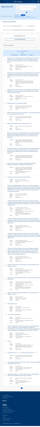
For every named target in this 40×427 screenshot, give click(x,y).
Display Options (14, 54)
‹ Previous (22, 51)
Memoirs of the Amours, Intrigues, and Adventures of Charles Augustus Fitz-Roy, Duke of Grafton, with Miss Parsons (21, 164)
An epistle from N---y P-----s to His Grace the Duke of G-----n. (22, 352)
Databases (16, 17)
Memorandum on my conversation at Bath (17, 103)
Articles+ (28, 16)
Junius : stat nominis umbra (14, 314)
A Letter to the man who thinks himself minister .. (19, 177)
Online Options (18, 335)
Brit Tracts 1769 (17, 26)
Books (31, 26)
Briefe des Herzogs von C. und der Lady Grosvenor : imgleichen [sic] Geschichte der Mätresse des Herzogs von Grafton (23, 375)
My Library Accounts (7, 409)
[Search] (26, 6)
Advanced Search (20, 12)
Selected (30, 54)
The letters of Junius (12, 303)
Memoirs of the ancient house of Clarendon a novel (19, 123)
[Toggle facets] (35, 45)
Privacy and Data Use (7, 418)
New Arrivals (33, 17)
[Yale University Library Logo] (20, 1)
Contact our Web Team (7, 412)
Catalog (23, 15)
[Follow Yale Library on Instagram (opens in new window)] (4, 400)
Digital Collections (24, 17)
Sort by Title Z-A (23, 54)
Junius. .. (10, 341)
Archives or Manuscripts (19, 16)
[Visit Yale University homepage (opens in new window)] (5, 404)
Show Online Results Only (20, 39)
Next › (27, 51)
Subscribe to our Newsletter (8, 410)
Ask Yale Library (6, 407)
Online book (18, 308)
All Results (16, 15)
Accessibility (5, 415)
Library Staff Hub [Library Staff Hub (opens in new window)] (6, 420)
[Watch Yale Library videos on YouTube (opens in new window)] (5, 400)
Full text (17, 68)
